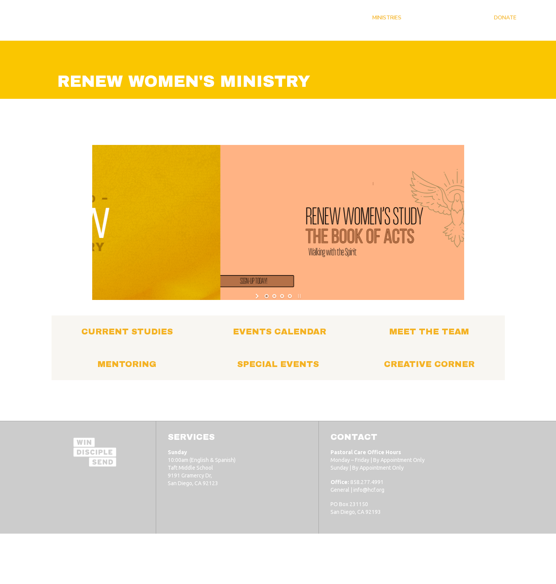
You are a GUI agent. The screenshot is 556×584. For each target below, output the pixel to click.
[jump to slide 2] (274, 296)
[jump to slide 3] (282, 296)
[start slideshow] (258, 296)
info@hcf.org (368, 490)
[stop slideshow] (298, 296)
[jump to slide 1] (266, 296)
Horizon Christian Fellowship (116, 558)
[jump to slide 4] (290, 296)
